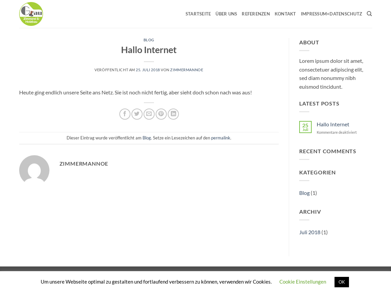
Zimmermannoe (186, 70)
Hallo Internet (333, 124)
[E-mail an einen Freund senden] (149, 114)
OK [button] (342, 282)
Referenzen (256, 13)
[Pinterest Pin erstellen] (161, 114)
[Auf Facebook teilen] (124, 114)
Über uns (226, 13)
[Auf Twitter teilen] (137, 114)
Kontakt (285, 13)
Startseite (198, 13)
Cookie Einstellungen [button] (302, 282)
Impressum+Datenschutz (331, 13)
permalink (220, 137)
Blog (149, 40)
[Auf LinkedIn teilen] (173, 114)
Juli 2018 (309, 232)
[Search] (369, 13)
